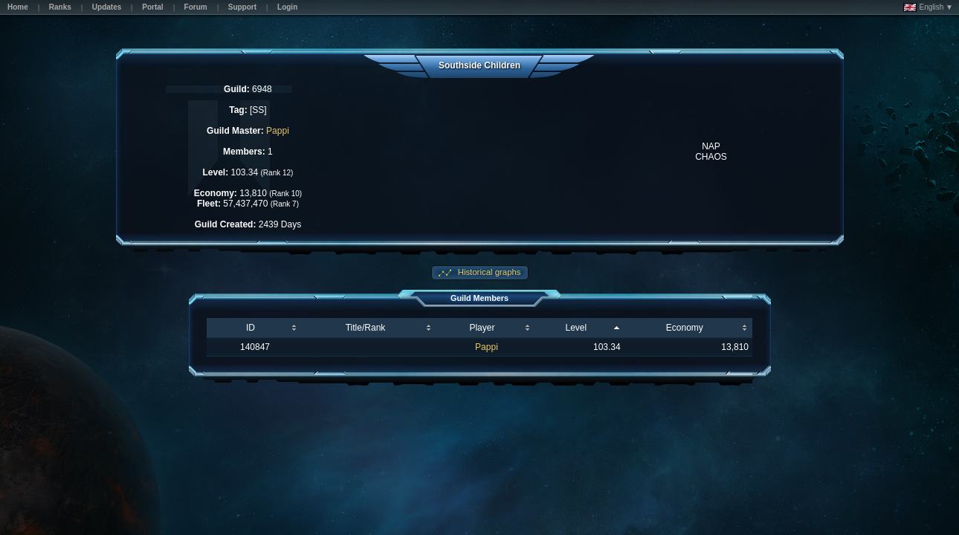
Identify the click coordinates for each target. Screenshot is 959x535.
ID (250, 327)
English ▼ (928, 7)
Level (576, 327)
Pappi (277, 131)
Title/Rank (366, 327)
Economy (684, 327)
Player (481, 327)
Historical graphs (488, 272)
